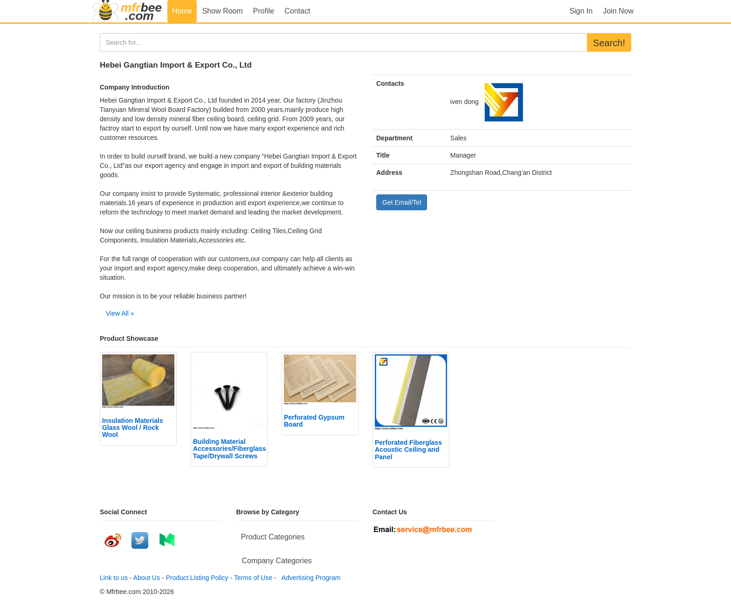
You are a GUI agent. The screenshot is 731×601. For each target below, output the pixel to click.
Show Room (222, 11)
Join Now (618, 11)
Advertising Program (309, 577)
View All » (120, 313)
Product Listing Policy (197, 577)
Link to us (114, 577)
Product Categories (273, 537)
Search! (609, 43)
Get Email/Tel (401, 202)
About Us (146, 577)
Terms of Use (253, 577)
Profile (263, 11)
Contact (297, 11)
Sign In (581, 11)
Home (182, 11)
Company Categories (277, 561)
